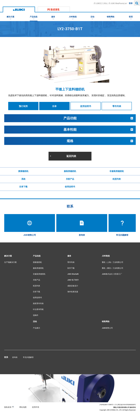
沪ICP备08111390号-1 (106, 405)
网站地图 (23, 407)
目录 (54, 106)
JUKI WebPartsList (119, 3)
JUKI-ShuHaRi (73, 274)
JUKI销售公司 (107, 328)
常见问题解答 (28, 357)
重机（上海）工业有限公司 (112, 262)
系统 (23, 179)
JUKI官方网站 (102, 3)
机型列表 (117, 179)
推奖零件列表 (38, 303)
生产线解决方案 (10, 262)
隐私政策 (7, 407)
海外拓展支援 (72, 292)
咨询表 (15, 357)
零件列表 (116, 106)
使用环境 (35, 407)
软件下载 (71, 268)
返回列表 (71, 156)
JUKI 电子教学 (73, 280)
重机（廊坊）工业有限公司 (112, 268)
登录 (131, 3)
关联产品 (70, 179)
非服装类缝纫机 (117, 171)
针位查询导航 (38, 309)
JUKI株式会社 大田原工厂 (112, 274)
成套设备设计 (72, 286)
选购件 (35, 315)
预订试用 (23, 106)
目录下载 (23, 186)
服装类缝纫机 (70, 171)
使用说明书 (85, 106)
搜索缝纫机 (23, 171)
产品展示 (36, 328)
